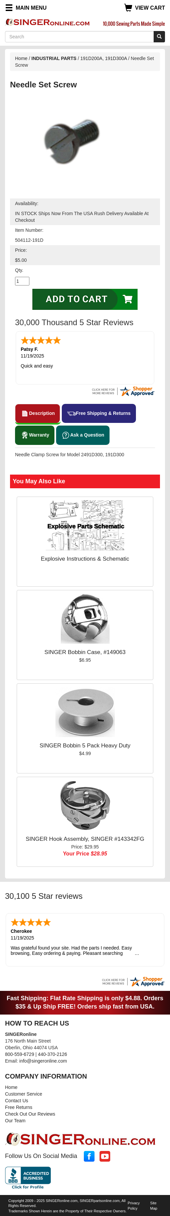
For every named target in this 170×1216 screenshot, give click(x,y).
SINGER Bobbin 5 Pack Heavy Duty (84, 745)
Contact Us (16, 1099)
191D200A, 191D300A (103, 58)
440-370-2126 (52, 1053)
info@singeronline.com (43, 1059)
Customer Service (23, 1092)
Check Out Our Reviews (30, 1112)
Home (21, 58)
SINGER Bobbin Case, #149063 (85, 651)
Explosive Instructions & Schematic (85, 558)
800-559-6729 (19, 1053)
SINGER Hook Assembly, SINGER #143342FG (85, 838)
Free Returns (18, 1106)
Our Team (15, 1119)
